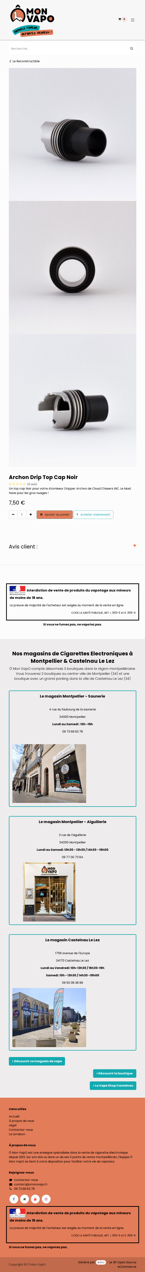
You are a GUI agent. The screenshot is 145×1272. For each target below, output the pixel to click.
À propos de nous (21, 1121)
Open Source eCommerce (126, 1264)
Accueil (14, 1116)
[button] (10, 522)
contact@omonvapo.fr (31, 1184)
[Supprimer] (13, 514)
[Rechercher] (131, 49)
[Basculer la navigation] (132, 20)
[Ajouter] (30, 514)
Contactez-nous (21, 1130)
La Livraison (17, 1134)
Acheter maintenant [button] (93, 514)
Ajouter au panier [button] (55, 514)
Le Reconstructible (24, 61)
